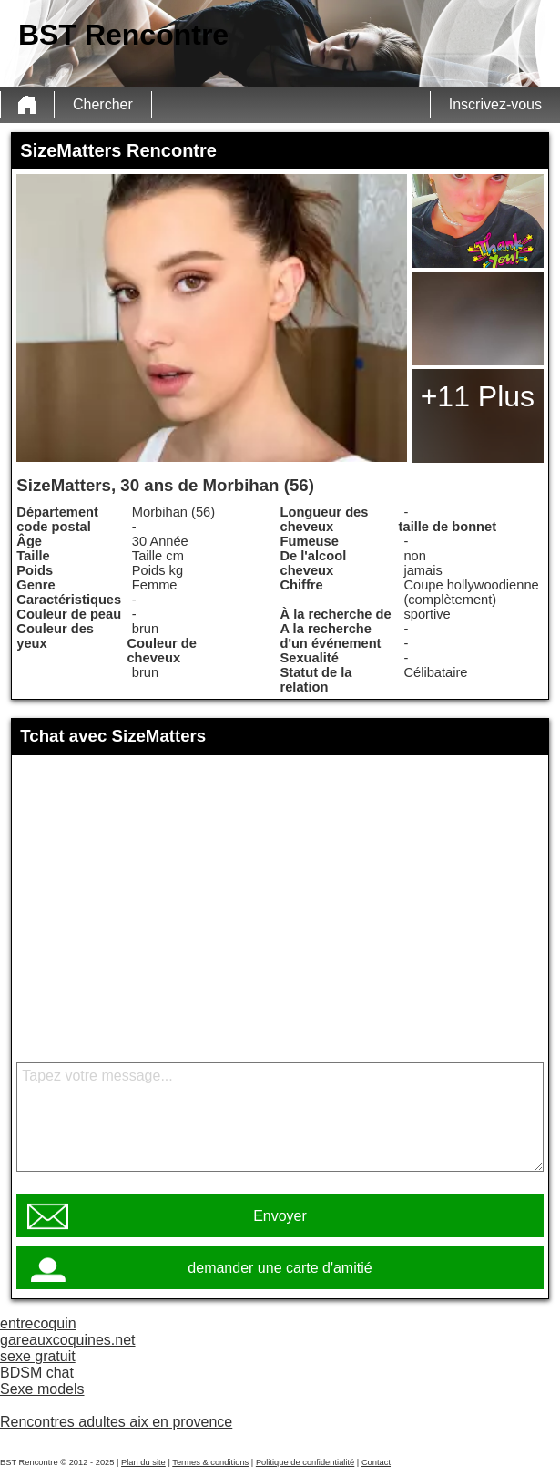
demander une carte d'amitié (280, 1268)
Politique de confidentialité (305, 1462)
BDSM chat (37, 1372)
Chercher (103, 104)
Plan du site (143, 1462)
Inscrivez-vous (495, 104)
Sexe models (42, 1389)
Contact (376, 1462)
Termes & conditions (210, 1462)
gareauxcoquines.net (68, 1340)
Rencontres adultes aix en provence (116, 1422)
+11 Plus (478, 396)
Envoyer (280, 1216)
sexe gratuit (38, 1356)
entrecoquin (38, 1323)
